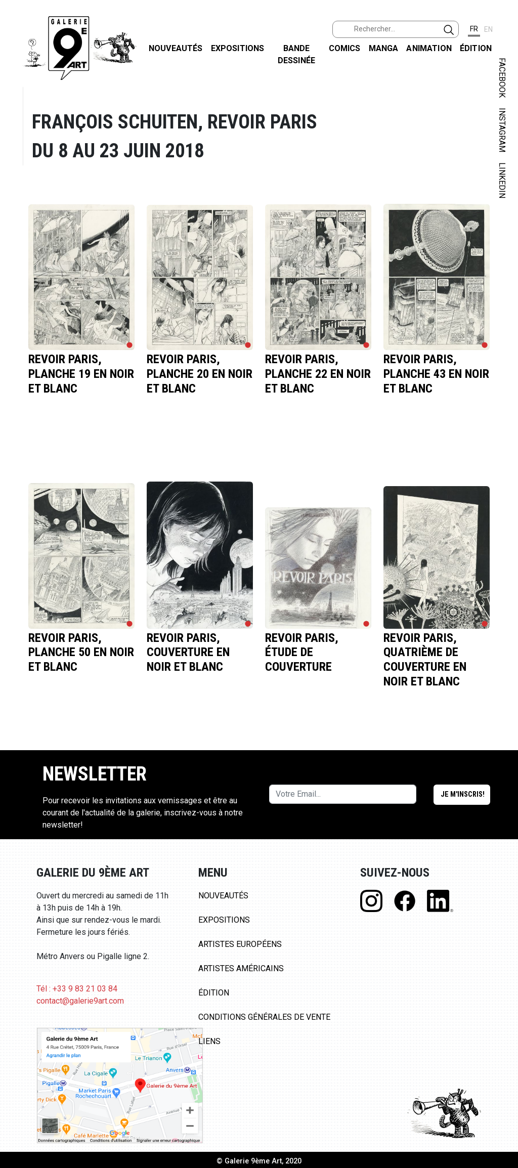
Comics (345, 48)
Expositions (238, 48)
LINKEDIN (502, 180)
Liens (209, 1041)
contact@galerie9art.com (80, 1001)
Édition (476, 48)
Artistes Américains (241, 968)
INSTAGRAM (502, 130)
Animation (428, 48)
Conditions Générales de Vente (264, 1017)
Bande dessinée (296, 54)
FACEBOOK (502, 78)
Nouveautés (176, 48)
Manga (384, 48)
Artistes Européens (240, 944)
